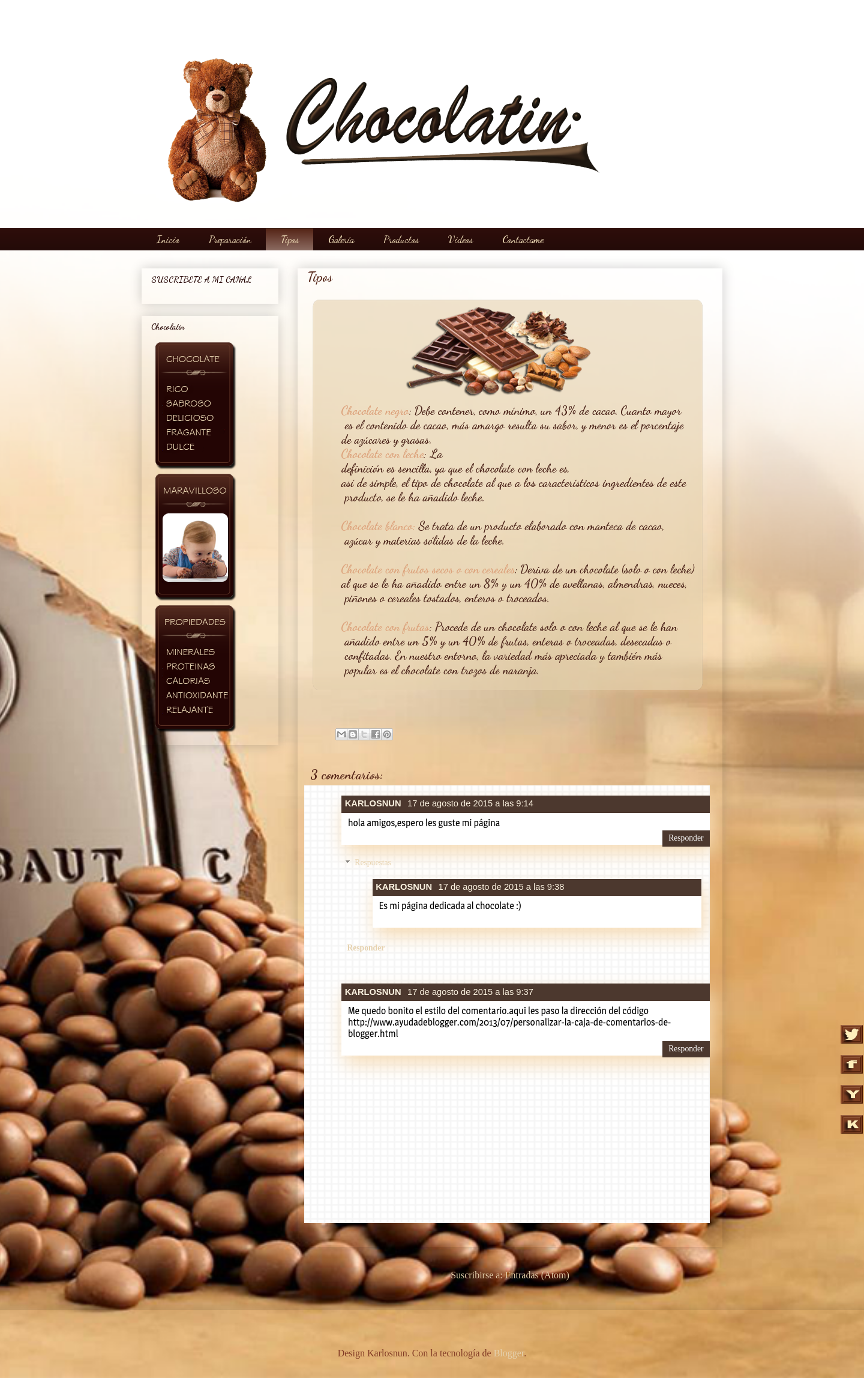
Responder (685, 837)
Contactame (523, 239)
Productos (401, 239)
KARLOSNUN (373, 803)
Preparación (230, 239)
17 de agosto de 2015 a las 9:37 (470, 992)
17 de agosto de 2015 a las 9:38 (502, 887)
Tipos (290, 239)
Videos (460, 239)
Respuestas (373, 863)
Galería (341, 239)
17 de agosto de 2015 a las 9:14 (470, 803)
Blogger (509, 1353)
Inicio (168, 239)
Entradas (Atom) (537, 1275)
